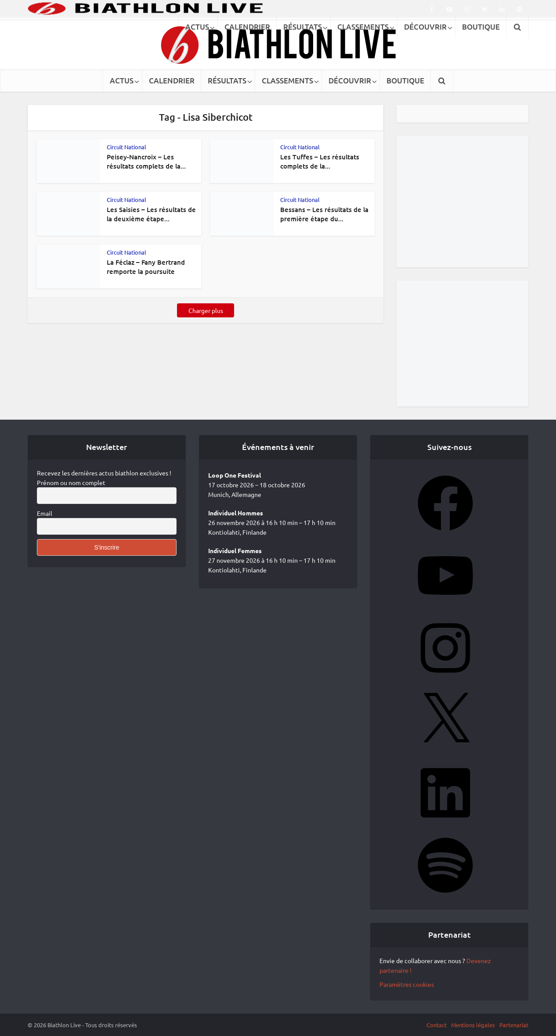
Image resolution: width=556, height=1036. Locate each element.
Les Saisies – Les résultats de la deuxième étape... (151, 214)
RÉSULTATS (227, 81)
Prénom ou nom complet (71, 482)
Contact (436, 1025)
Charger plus (205, 310)
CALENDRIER (172, 81)
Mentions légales (473, 1025)
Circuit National (126, 147)
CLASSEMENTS (287, 81)
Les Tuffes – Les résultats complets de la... (319, 161)
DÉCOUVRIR (350, 81)
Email (44, 513)
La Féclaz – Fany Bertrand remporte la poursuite (146, 266)
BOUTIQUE (405, 81)
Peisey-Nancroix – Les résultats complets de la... (146, 161)
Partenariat (513, 1025)
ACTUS (122, 81)
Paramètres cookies (406, 984)
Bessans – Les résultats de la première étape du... (324, 214)
